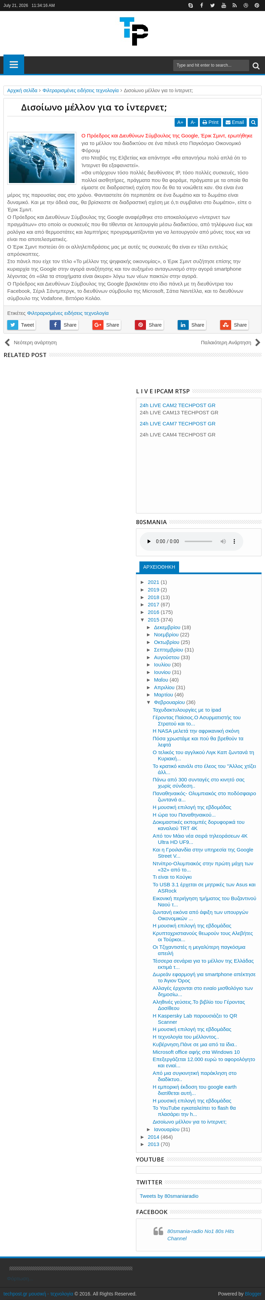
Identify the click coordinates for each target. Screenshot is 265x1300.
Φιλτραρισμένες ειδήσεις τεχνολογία (68, 313)
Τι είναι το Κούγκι (172, 877)
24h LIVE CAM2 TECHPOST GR (178, 405)
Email (235, 122)
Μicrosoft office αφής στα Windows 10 (196, 1052)
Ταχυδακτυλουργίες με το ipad (187, 710)
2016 (154, 612)
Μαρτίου (164, 694)
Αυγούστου (167, 657)
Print (210, 122)
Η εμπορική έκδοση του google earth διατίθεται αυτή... (195, 1090)
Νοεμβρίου (167, 634)
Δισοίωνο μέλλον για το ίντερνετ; (190, 1122)
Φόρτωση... (20, 1278)
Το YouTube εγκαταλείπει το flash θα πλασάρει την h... (194, 1111)
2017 (154, 604)
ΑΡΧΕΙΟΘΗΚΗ (159, 567)
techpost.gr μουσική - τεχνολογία (38, 1294)
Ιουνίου (163, 672)
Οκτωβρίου (167, 642)
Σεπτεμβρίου (169, 650)
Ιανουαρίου (167, 1129)
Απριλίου (165, 687)
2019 (154, 590)
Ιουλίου (163, 664)
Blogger (253, 1294)
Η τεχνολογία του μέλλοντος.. (186, 1037)
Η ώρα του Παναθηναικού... (184, 815)
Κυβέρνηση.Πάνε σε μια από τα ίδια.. (195, 1044)
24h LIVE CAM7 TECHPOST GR (178, 423)
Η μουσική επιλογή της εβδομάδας (192, 807)
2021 (154, 582)
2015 (154, 620)
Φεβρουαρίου (170, 702)
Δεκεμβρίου (168, 627)
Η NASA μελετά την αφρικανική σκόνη (196, 731)
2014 (154, 1137)
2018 (154, 597)
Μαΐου (161, 680)
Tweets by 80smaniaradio (169, 1196)
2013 (154, 1144)
